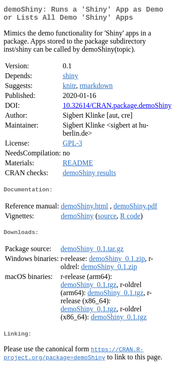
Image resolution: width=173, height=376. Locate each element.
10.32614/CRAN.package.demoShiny (116, 109)
